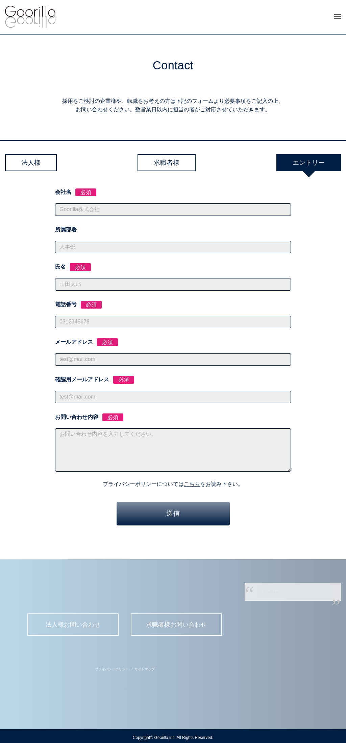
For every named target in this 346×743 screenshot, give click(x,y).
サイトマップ (144, 666)
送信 (173, 513)
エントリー (301, 162)
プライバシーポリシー (112, 666)
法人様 (38, 162)
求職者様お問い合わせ (177, 625)
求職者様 (166, 162)
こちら (192, 484)
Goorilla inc (272, 592)
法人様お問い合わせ (72, 625)
